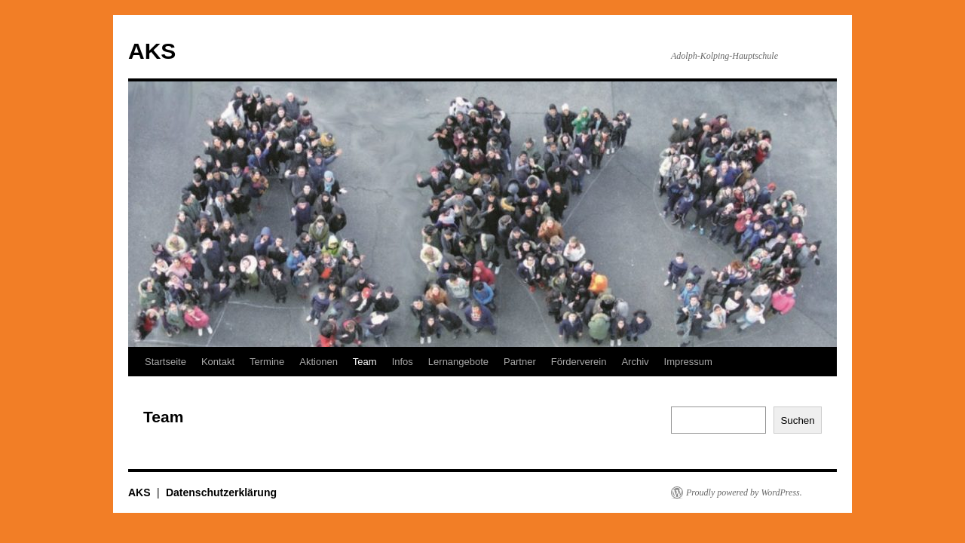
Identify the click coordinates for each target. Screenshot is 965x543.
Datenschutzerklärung (221, 492)
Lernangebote (458, 361)
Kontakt (217, 361)
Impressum (688, 361)
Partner (520, 361)
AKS (152, 50)
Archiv (634, 361)
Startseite (165, 361)
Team (365, 361)
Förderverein (579, 361)
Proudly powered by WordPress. (744, 492)
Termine (267, 361)
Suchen (797, 420)
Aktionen (318, 361)
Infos (402, 361)
